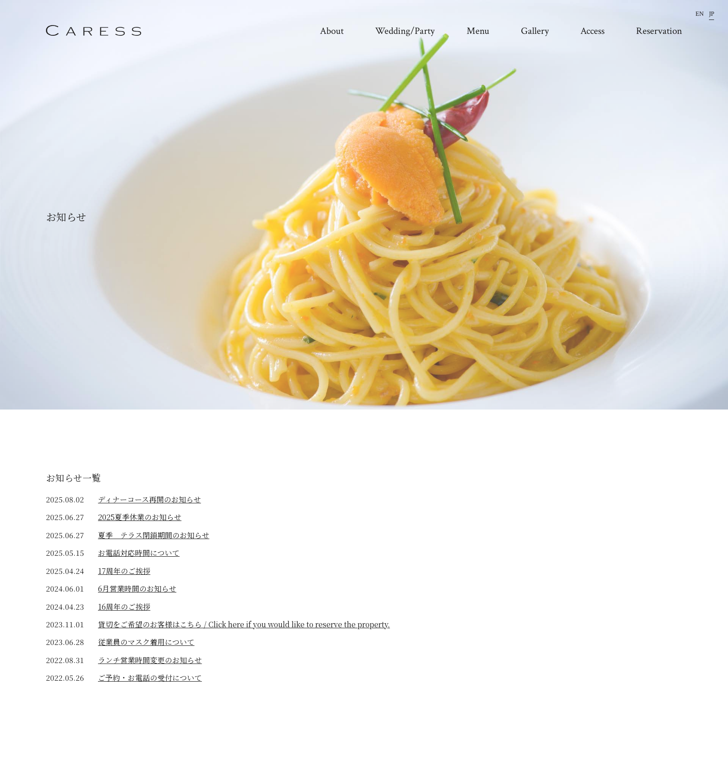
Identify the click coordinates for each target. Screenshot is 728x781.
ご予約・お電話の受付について (150, 677)
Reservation (659, 31)
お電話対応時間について (139, 552)
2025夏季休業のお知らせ (140, 517)
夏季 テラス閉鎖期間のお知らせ (153, 535)
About (332, 31)
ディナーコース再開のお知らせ (149, 499)
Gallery (535, 31)
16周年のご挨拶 (124, 606)
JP (711, 14)
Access (592, 31)
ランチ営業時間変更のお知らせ (150, 660)
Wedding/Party (405, 31)
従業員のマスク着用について (146, 642)
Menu (478, 31)
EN (700, 14)
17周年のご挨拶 (124, 571)
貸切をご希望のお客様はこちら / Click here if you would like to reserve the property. (244, 624)
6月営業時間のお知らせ (137, 588)
